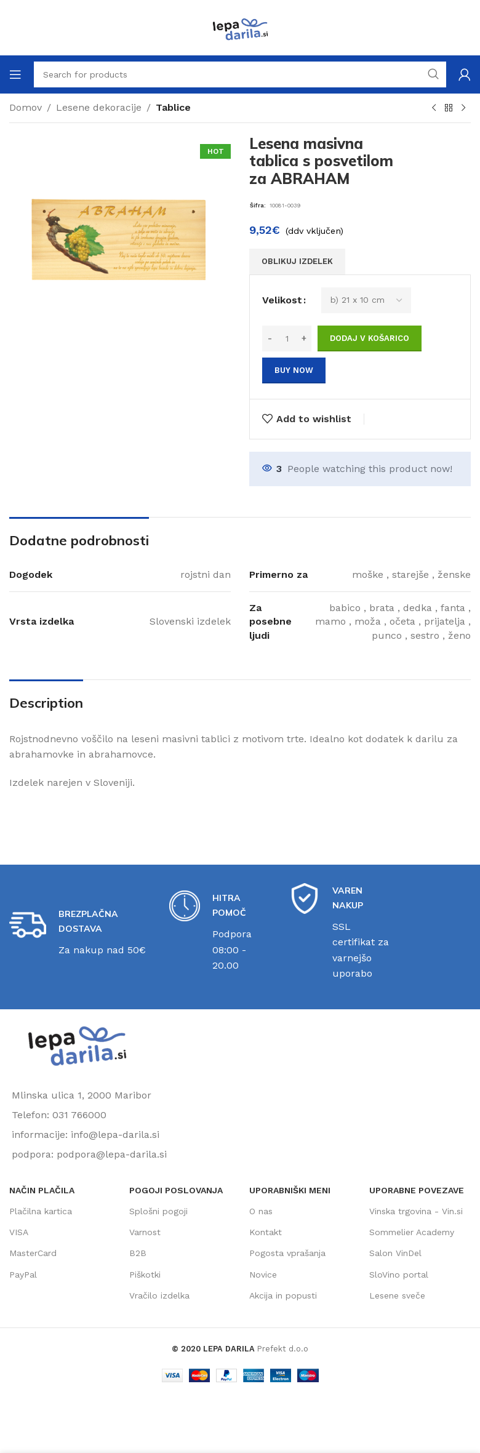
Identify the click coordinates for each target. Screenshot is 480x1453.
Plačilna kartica (40, 1211)
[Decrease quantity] (270, 338)
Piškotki (145, 1274)
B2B (137, 1253)
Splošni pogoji (158, 1211)
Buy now (293, 370)
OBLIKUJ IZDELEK (297, 261)
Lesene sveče (397, 1295)
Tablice (173, 107)
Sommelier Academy (411, 1232)
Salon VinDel (395, 1253)
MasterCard (33, 1253)
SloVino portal (398, 1274)
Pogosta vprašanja (287, 1253)
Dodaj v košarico (369, 338)
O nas (261, 1211)
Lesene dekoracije (99, 107)
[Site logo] (239, 27)
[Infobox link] (80, 932)
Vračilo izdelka (159, 1295)
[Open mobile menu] (15, 74)
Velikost (282, 300)
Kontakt (265, 1232)
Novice (263, 1274)
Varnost (145, 1232)
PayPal (23, 1274)
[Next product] (463, 108)
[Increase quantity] (303, 338)
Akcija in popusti (283, 1295)
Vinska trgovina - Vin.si (416, 1211)
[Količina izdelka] (287, 338)
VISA (18, 1232)
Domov (25, 107)
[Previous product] (433, 108)
